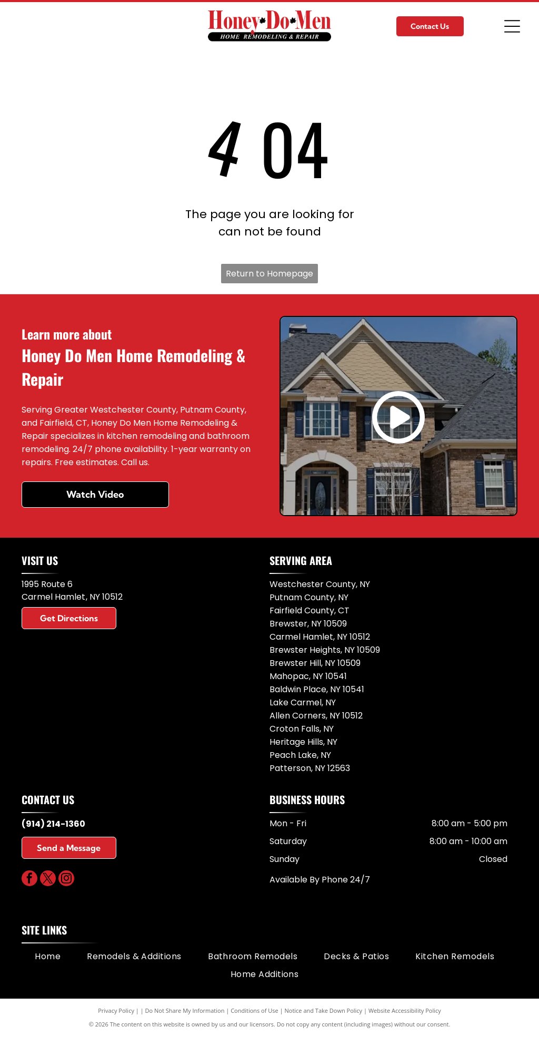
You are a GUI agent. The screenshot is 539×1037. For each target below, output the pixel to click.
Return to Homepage (269, 274)
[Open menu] (512, 26)
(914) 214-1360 (53, 824)
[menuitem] (47, 957)
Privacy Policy (116, 1010)
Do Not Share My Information (185, 1010)
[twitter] (48, 879)
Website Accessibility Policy (404, 1010)
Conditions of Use (254, 1010)
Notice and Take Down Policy (324, 1010)
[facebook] (29, 879)
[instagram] (66, 879)
